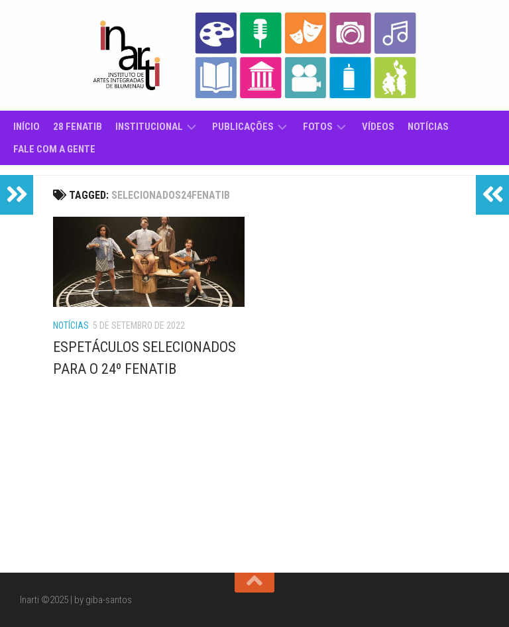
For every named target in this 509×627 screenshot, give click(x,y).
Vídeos (378, 127)
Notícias (428, 127)
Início (26, 127)
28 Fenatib (77, 127)
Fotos (318, 127)
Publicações (243, 127)
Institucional (149, 127)
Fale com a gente (54, 149)
